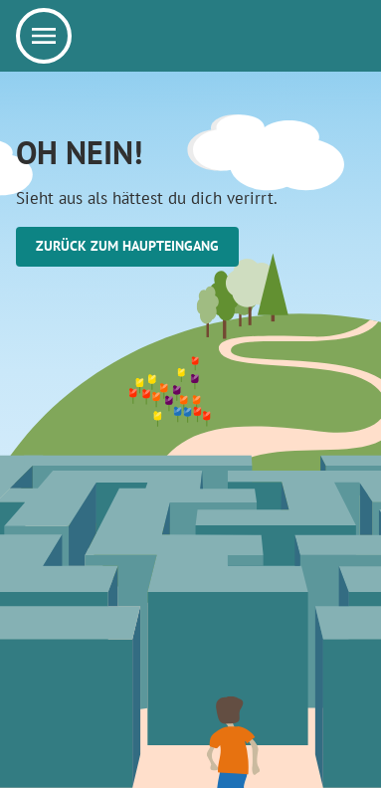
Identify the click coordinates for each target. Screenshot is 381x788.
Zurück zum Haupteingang (127, 246)
